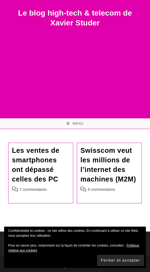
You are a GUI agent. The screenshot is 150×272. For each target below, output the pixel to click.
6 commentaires (101, 189)
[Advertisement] (75, 69)
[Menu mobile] (75, 123)
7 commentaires (33, 189)
